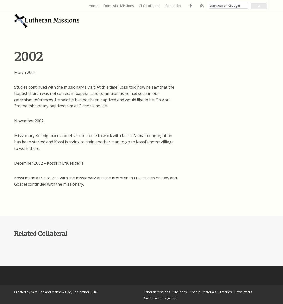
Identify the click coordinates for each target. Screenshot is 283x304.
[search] (229, 6)
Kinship (195, 292)
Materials (209, 292)
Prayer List (169, 298)
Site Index (173, 5)
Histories (225, 292)
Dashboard (151, 298)
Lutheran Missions (156, 292)
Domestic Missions (118, 5)
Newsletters (243, 292)
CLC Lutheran (149, 5)
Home (93, 5)
